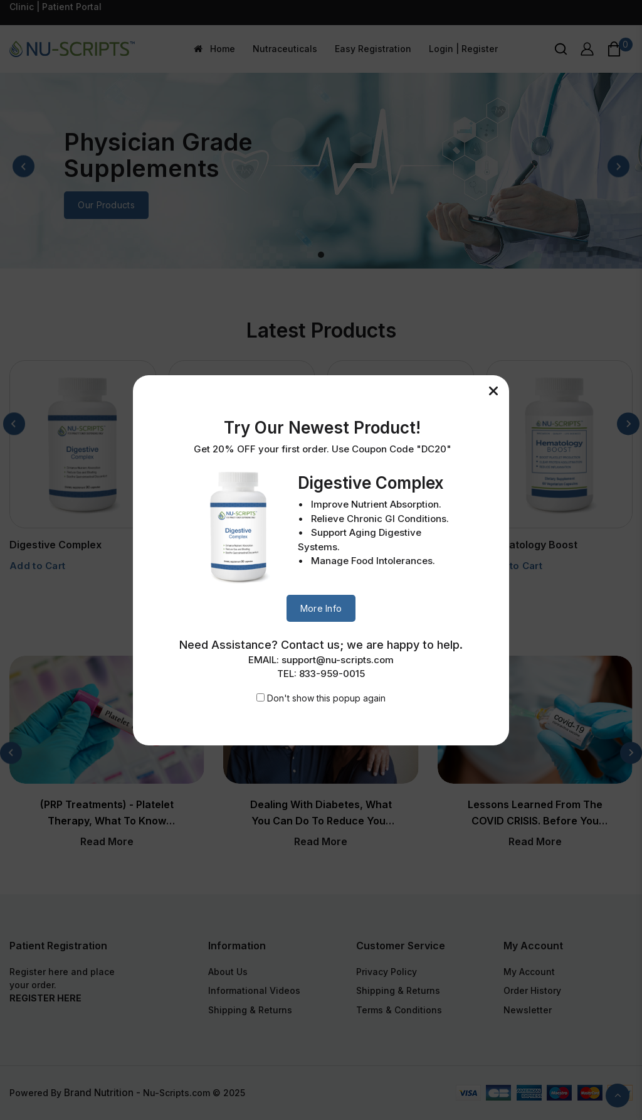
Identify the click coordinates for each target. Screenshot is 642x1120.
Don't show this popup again (326, 698)
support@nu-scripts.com (338, 660)
